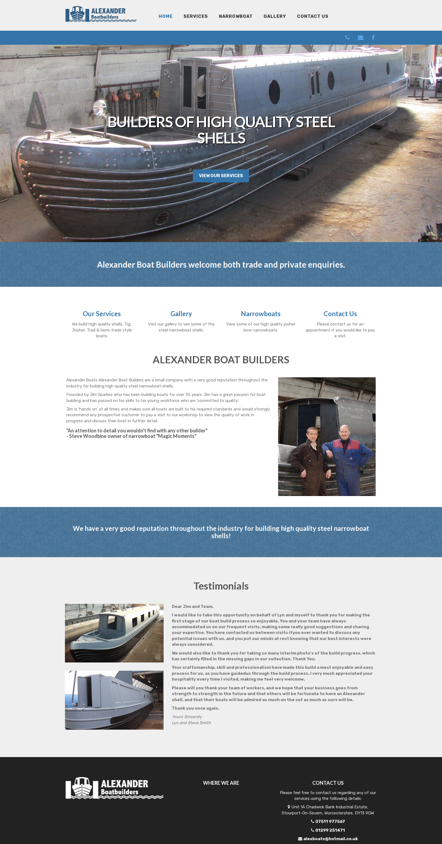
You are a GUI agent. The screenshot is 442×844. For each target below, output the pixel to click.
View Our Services (221, 175)
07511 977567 (330, 821)
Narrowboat (236, 16)
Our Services (102, 314)
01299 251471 (330, 830)
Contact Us (313, 16)
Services (196, 16)
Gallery (275, 16)
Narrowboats (261, 314)
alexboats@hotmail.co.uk (330, 838)
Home (166, 16)
